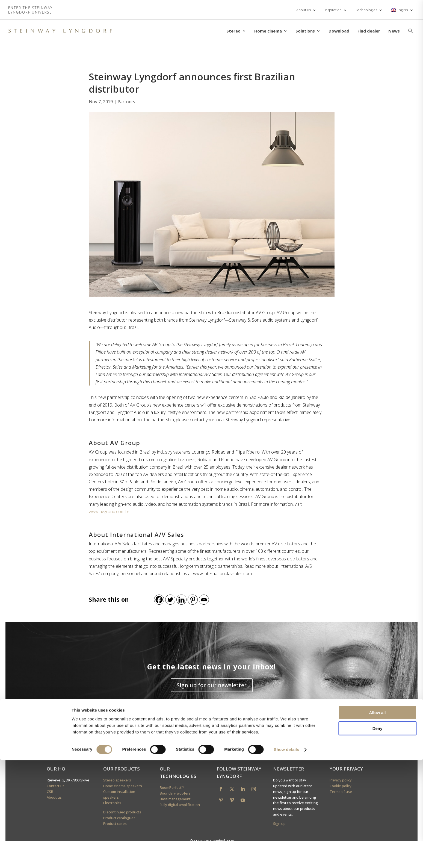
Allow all (377, 793)
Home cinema (268, 31)
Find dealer (368, 31)
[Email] (204, 600)
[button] (410, 31)
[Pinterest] (193, 600)
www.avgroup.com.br (109, 511)
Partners (126, 102)
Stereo (233, 31)
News (394, 31)
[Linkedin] (181, 600)
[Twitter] (170, 600)
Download (339, 31)
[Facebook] (159, 600)
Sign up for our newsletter (212, 685)
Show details (286, 830)
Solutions (305, 31)
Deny (377, 809)
